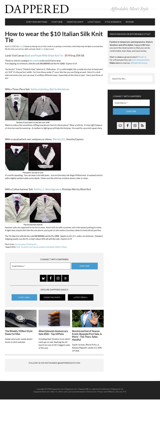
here (42, 48)
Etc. (35, 243)
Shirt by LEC (59, 137)
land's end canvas (31, 246)
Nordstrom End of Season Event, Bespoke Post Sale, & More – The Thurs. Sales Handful (87, 334)
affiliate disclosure (139, 61)
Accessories (20, 243)
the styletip (34, 59)
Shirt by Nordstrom (59, 87)
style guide (49, 246)
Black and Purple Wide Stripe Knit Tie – (48, 54)
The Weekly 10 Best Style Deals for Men (18, 331)
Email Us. (142, 55)
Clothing (29, 243)
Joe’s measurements (141, 58)
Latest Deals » (81, 296)
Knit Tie (20, 246)
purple (41, 246)
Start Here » (24, 296)
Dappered (80, 9)
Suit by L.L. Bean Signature (47, 188)
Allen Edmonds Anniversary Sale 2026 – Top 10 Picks (53, 331)
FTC (125, 418)
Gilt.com (119, 418)
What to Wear (61, 246)
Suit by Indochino (40, 87)
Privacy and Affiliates (106, 418)
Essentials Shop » (52, 296)
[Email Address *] (40, 264)
